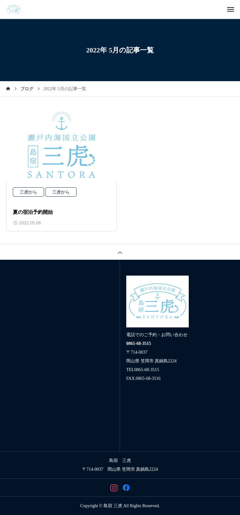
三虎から (28, 192)
